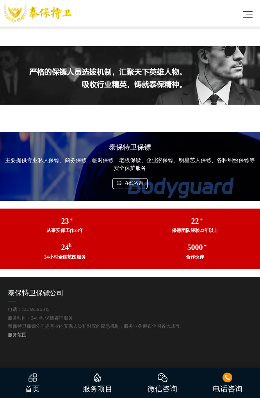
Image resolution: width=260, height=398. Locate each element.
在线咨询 (130, 183)
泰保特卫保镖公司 (36, 293)
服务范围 (17, 334)
